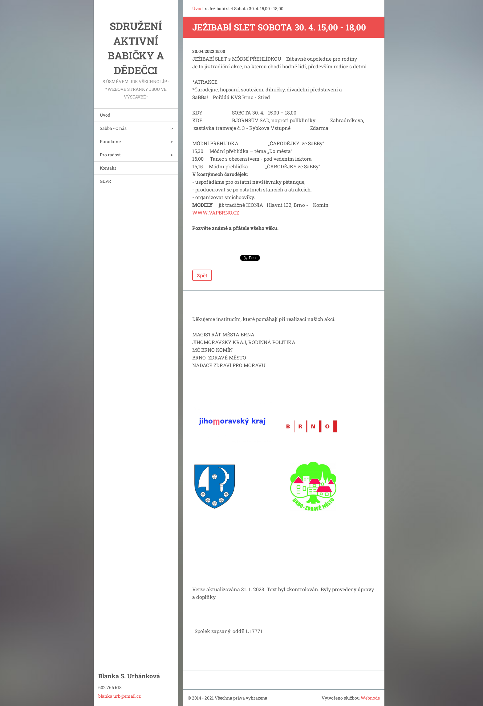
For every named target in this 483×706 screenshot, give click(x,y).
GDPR (105, 181)
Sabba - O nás (113, 128)
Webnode (370, 698)
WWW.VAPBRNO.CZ (215, 212)
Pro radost (110, 155)
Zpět (202, 275)
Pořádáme (110, 141)
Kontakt (108, 168)
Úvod (105, 115)
